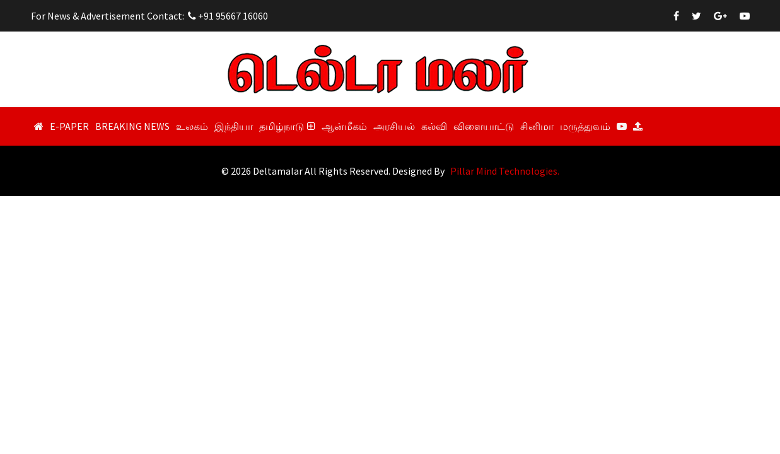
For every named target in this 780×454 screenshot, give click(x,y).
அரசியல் (394, 126)
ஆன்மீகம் (344, 126)
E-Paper (69, 126)
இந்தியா (233, 126)
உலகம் (192, 126)
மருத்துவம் (585, 126)
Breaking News (132, 126)
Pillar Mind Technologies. (504, 171)
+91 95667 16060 (228, 15)
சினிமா (537, 126)
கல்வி (434, 126)
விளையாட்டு (483, 126)
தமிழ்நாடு (287, 126)
